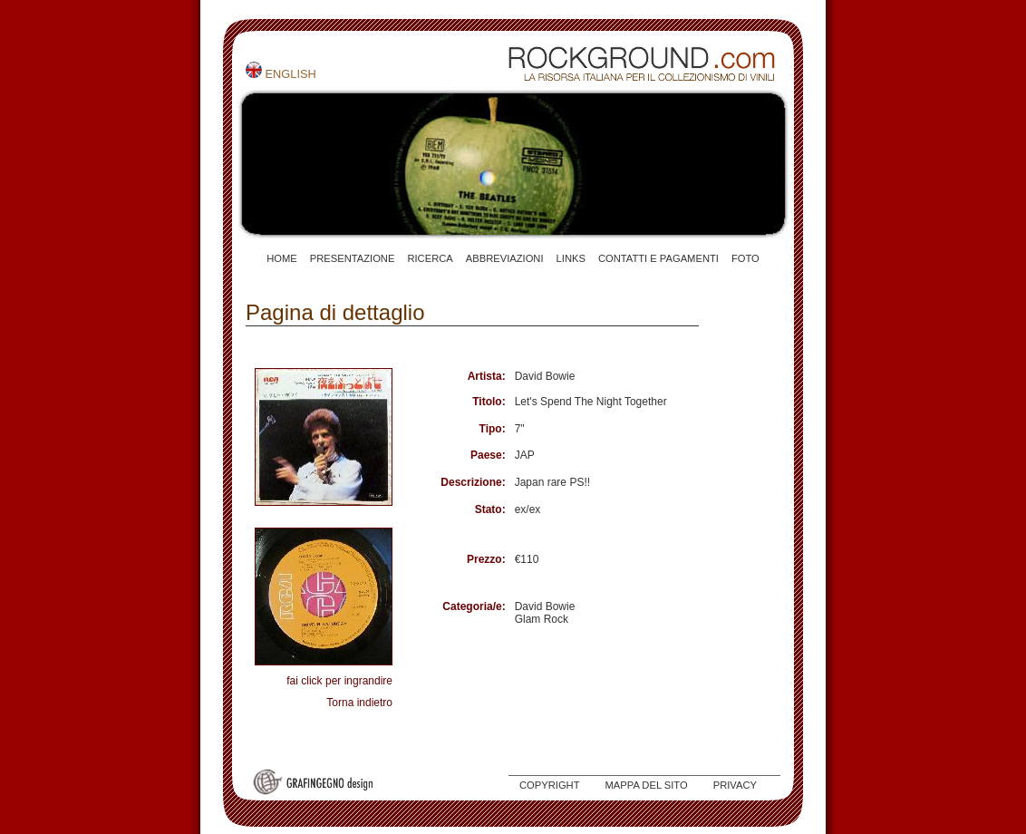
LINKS (571, 258)
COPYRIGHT (549, 785)
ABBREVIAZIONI (505, 258)
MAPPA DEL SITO (646, 785)
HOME (281, 258)
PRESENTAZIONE (352, 258)
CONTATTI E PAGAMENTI (658, 258)
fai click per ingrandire (339, 680)
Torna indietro (359, 702)
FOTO (745, 258)
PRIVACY (735, 785)
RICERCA (429, 258)
